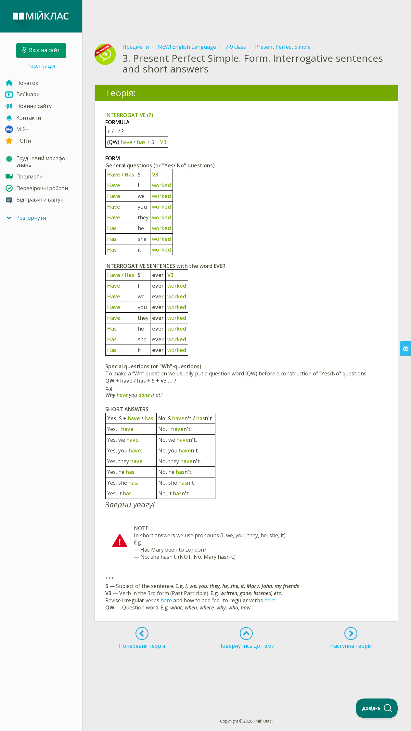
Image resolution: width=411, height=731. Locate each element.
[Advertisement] (246, 16)
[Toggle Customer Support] (377, 708)
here (166, 600)
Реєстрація (41, 65)
